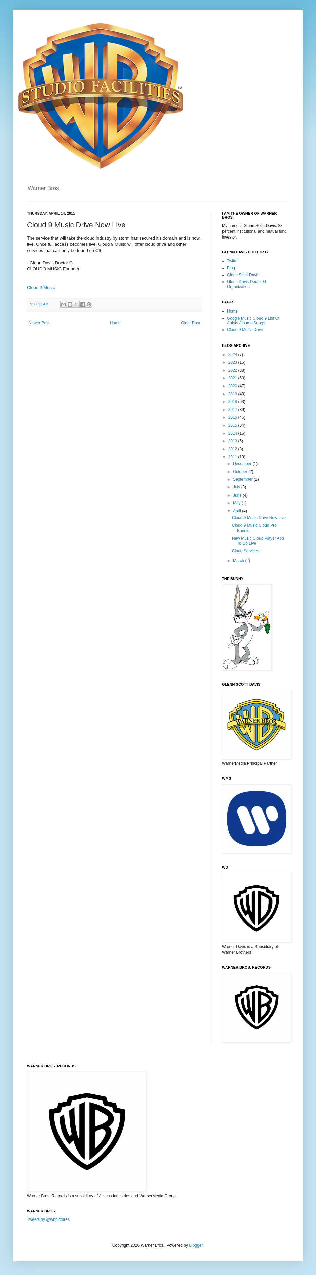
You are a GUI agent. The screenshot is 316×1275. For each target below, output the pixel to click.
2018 (233, 401)
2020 (233, 386)
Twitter (233, 261)
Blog (231, 268)
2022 (233, 370)
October (240, 471)
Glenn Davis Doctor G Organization (246, 284)
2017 (233, 409)
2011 (233, 456)
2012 (233, 449)
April (237, 511)
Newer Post (39, 323)
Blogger (196, 1245)
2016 (233, 417)
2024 (233, 354)
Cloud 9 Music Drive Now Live (259, 517)
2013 (233, 441)
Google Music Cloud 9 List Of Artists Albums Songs (253, 320)
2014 (233, 433)
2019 (233, 394)
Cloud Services (245, 551)
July (237, 487)
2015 (233, 425)
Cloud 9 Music (41, 287)
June (238, 495)
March (239, 560)
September (243, 479)
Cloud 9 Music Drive (245, 329)
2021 (233, 378)
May (237, 503)
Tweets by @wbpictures (48, 1219)
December (243, 463)
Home (115, 323)
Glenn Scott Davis (243, 274)
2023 (233, 362)
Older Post (190, 323)
